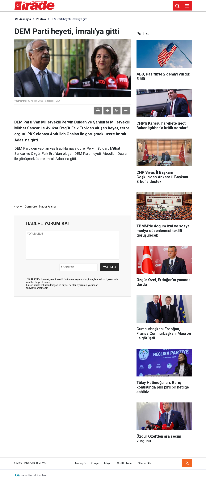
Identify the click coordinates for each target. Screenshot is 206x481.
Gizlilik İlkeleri (125, 463)
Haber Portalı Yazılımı (33, 475)
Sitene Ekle (145, 463)
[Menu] (187, 6)
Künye (95, 463)
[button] (107, 110)
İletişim (107, 463)
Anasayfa (22, 19)
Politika (41, 19)
